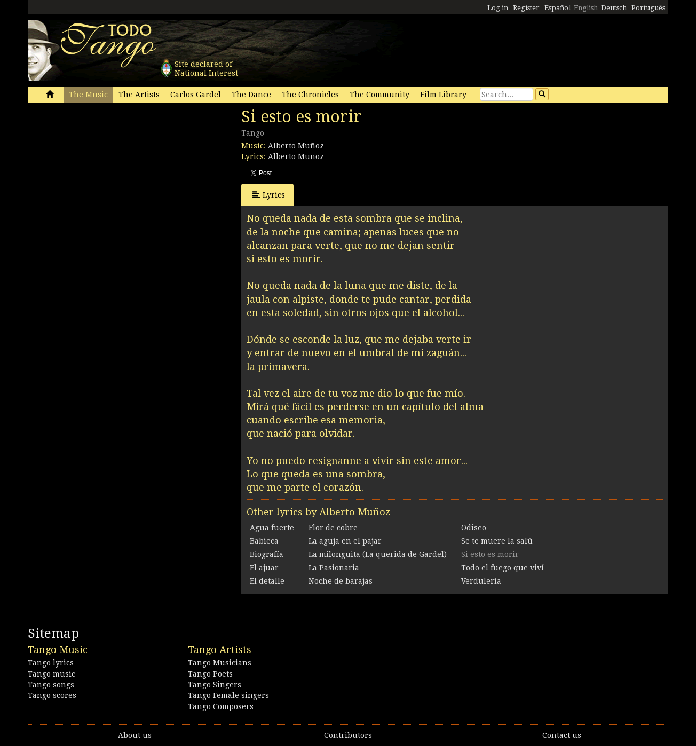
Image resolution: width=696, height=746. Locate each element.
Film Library (443, 94)
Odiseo (473, 527)
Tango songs (51, 684)
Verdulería (481, 581)
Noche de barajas (341, 581)
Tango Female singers (228, 695)
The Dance (251, 94)
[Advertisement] (108, 180)
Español (557, 8)
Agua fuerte (272, 527)
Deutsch (614, 8)
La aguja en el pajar (345, 541)
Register (526, 8)
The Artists (139, 94)
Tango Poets (210, 674)
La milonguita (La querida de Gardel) (378, 554)
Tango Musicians (219, 662)
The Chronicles (310, 94)
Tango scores (52, 695)
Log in (497, 8)
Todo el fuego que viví (502, 567)
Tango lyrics (51, 662)
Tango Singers (214, 684)
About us (135, 735)
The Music (88, 94)
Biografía (266, 554)
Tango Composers (221, 706)
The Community (379, 94)
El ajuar (264, 567)
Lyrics (268, 194)
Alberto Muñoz (296, 146)
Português (648, 8)
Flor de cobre (333, 527)
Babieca (264, 541)
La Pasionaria (334, 567)
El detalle (267, 581)
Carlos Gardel (195, 94)
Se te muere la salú (497, 541)
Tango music (51, 674)
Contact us (561, 735)
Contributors (348, 735)
